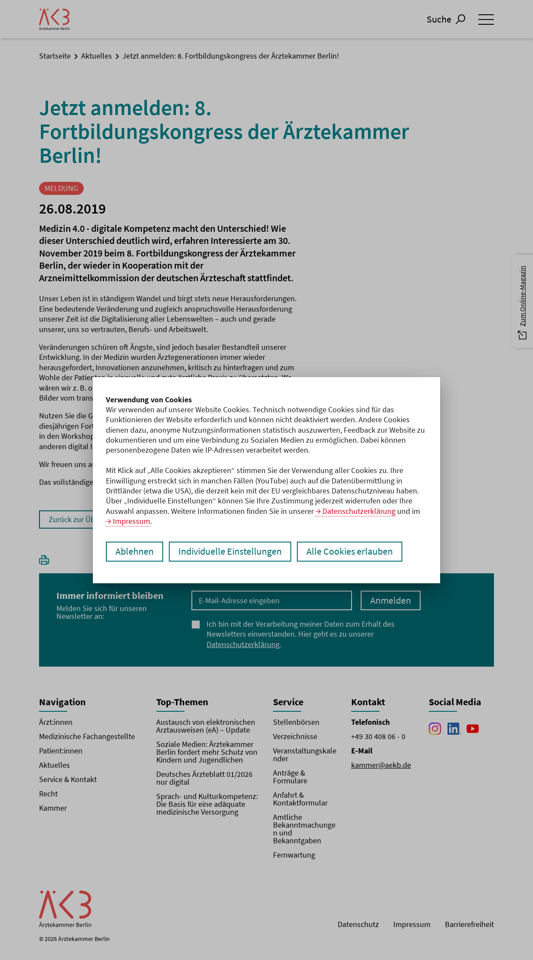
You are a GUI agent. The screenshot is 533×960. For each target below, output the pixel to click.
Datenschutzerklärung (358, 511)
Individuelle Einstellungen (230, 552)
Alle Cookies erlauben (349, 552)
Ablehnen (134, 552)
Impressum (131, 521)
